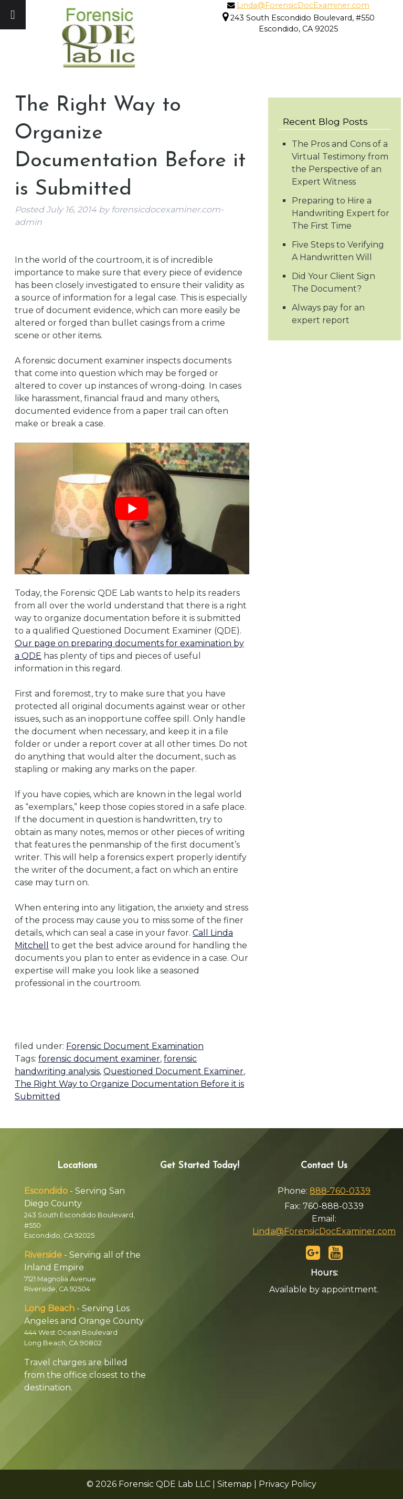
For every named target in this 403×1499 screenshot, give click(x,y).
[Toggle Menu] (13, 14)
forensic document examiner (99, 1059)
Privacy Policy (287, 1484)
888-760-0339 (340, 1191)
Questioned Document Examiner (173, 1071)
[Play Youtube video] (132, 508)
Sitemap (234, 1484)
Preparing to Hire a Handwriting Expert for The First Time (340, 213)
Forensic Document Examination (135, 1046)
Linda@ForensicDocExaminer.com (303, 5)
